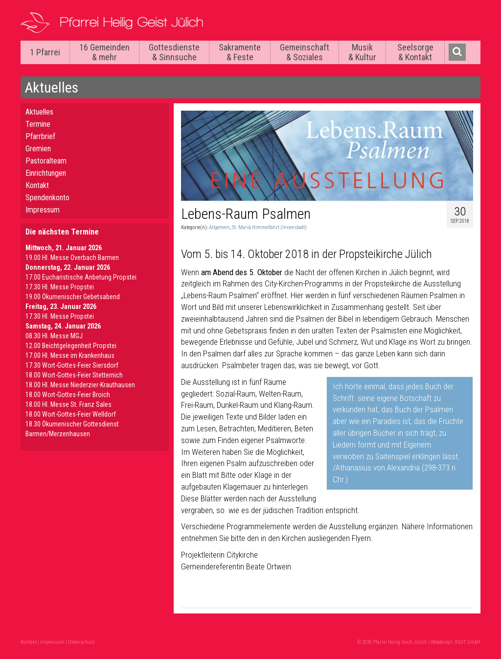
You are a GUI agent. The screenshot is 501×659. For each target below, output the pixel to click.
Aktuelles (39, 112)
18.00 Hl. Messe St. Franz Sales (68, 404)
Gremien (38, 148)
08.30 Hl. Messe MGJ (54, 336)
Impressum (42, 209)
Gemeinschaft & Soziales (304, 52)
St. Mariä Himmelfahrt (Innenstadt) (269, 227)
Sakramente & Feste (240, 52)
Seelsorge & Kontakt (415, 52)
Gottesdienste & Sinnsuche (174, 52)
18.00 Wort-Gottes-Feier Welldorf (70, 414)
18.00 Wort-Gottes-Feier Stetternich (74, 375)
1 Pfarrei (45, 52)
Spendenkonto (47, 197)
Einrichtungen (45, 173)
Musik (362, 52)
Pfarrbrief (40, 136)
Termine (37, 124)
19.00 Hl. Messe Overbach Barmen (72, 257)
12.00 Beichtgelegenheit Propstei (70, 346)
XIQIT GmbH (467, 642)
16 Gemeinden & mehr (104, 52)
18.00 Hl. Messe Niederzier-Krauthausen (80, 385)
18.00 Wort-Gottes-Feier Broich (67, 395)
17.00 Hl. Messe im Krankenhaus (69, 355)
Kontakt (37, 185)
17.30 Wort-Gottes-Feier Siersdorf (71, 365)
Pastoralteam (46, 160)
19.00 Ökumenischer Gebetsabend (72, 297)
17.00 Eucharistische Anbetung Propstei (81, 277)
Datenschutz (81, 642)
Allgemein (219, 227)
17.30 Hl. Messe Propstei (59, 287)
